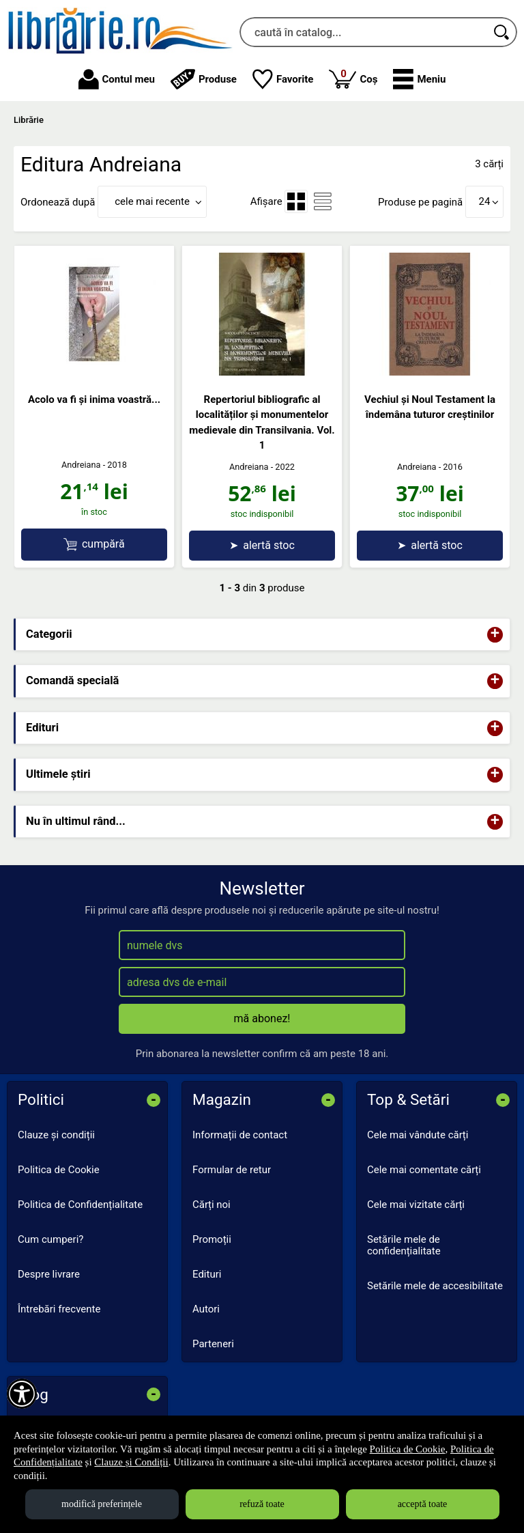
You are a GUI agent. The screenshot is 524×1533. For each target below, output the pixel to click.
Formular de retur (231, 1170)
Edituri (206, 1274)
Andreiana (81, 465)
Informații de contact (239, 1135)
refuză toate (262, 1504)
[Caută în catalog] (502, 32)
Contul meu (116, 79)
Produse (204, 79)
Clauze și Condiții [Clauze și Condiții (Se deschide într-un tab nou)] (131, 1462)
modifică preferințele (101, 1504)
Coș (353, 78)
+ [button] (495, 635)
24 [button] (485, 201)
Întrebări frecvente (59, 1309)
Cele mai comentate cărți (424, 1170)
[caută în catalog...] (363, 32)
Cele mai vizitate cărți (416, 1204)
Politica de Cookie (59, 1170)
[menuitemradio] (296, 201)
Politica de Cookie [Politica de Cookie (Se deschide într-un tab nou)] (408, 1449)
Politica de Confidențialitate (80, 1204)
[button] (419, 79)
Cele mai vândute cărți (417, 1135)
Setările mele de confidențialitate (404, 1245)
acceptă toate (423, 1504)
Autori (206, 1309)
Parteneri (213, 1344)
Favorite (283, 79)
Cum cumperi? (50, 1239)
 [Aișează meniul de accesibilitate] (22, 1394)
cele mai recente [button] (152, 201)
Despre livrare (49, 1274)
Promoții (211, 1239)
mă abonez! (262, 1018)
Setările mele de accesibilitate (435, 1286)
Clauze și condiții (56, 1135)
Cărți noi (211, 1204)
